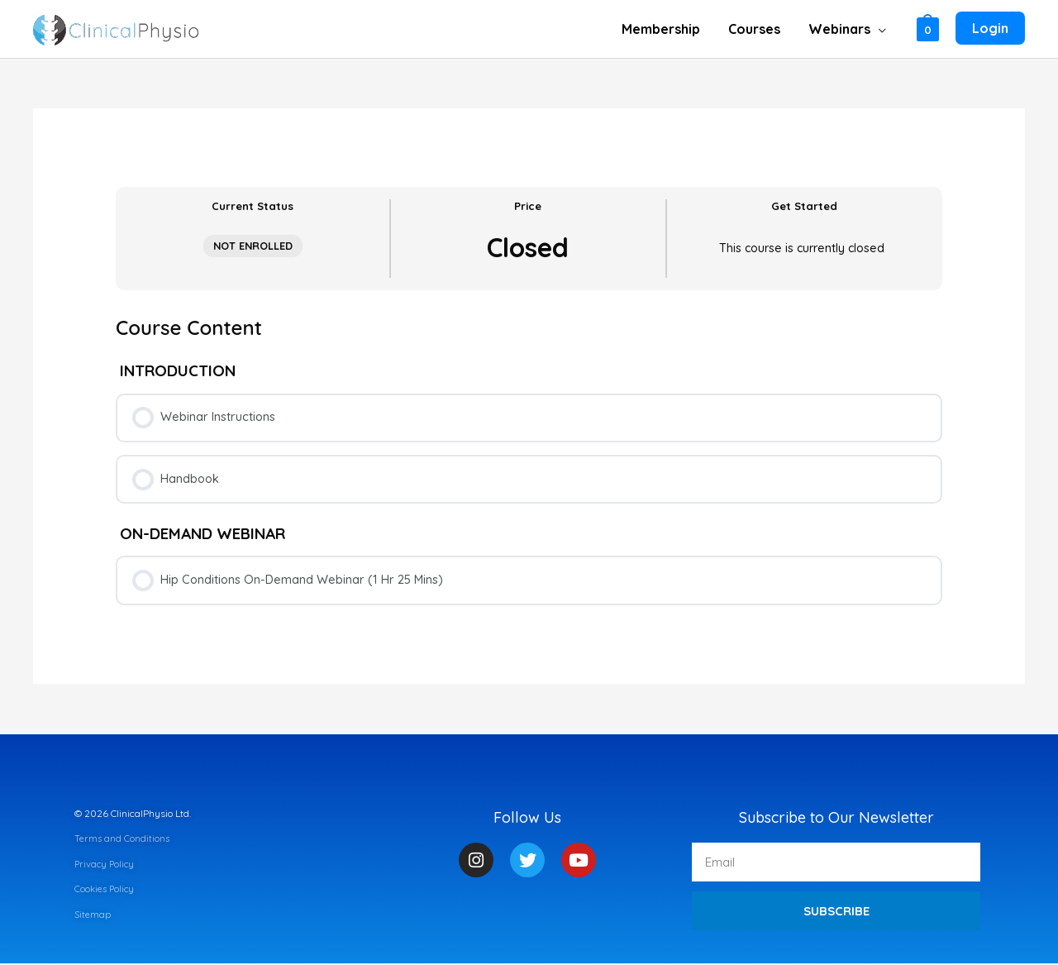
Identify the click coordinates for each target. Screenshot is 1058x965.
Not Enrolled (253, 245)
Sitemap (93, 915)
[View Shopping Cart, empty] (928, 28)
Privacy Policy (105, 865)
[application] (879, 29)
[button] (848, 29)
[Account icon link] (990, 29)
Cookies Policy (105, 890)
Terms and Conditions (122, 840)
